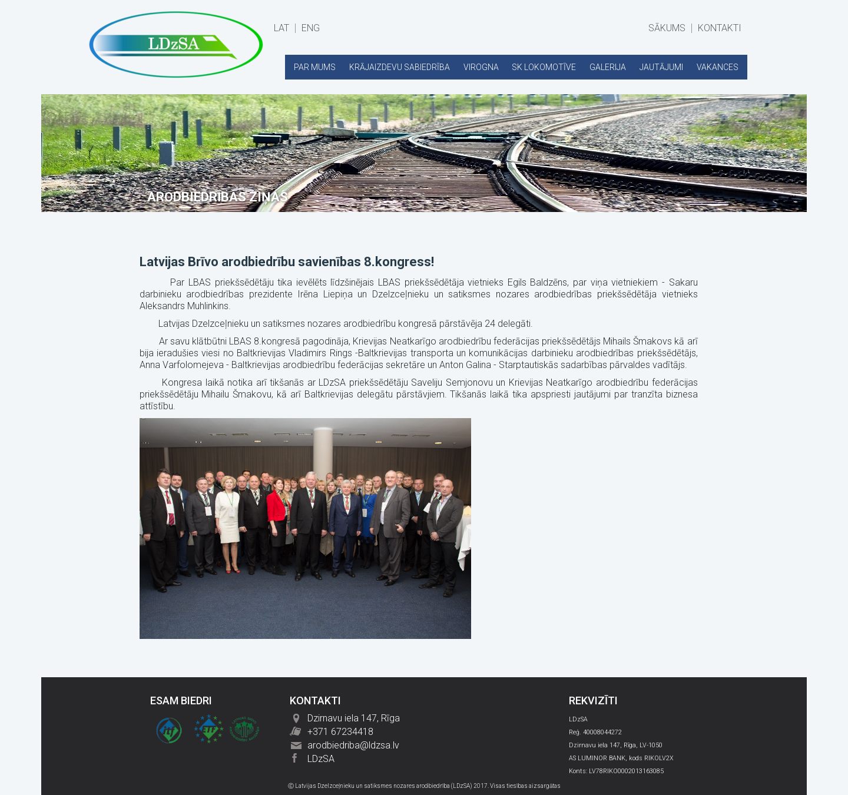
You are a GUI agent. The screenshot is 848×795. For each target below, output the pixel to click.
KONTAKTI (719, 28)
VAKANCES (717, 67)
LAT (281, 28)
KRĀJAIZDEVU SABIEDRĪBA (399, 67)
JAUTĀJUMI (661, 67)
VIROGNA (481, 67)
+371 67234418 (340, 731)
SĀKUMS (666, 28)
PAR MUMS (315, 67)
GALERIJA (607, 67)
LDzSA (320, 758)
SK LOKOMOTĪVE (544, 67)
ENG (311, 28)
